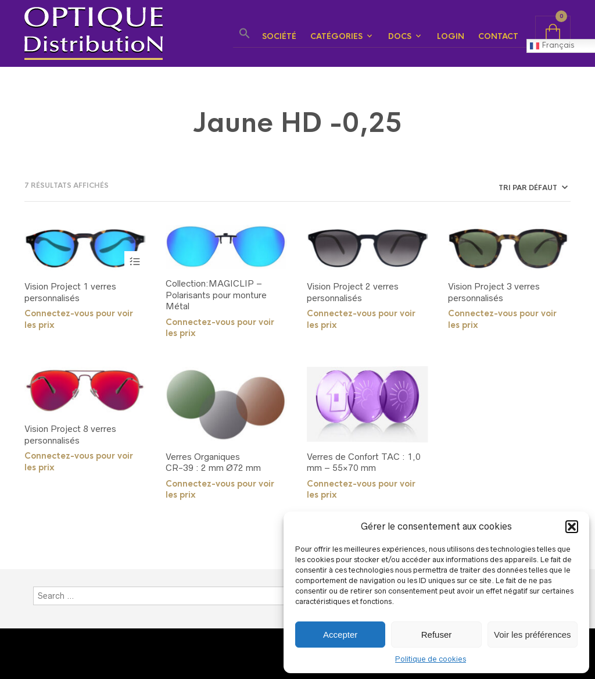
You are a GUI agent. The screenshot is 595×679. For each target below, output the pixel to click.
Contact (498, 36)
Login (450, 36)
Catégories (336, 36)
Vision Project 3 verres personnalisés (494, 292)
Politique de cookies (430, 659)
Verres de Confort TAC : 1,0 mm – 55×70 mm (364, 462)
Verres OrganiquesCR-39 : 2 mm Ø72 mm (213, 462)
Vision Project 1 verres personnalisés (70, 292)
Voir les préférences (532, 634)
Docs (399, 36)
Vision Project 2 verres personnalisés (353, 292)
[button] (572, 527)
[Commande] (492, 187)
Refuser (436, 634)
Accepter (340, 634)
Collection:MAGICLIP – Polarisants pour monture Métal (216, 294)
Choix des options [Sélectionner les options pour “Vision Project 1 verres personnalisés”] (134, 261)
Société (279, 36)
